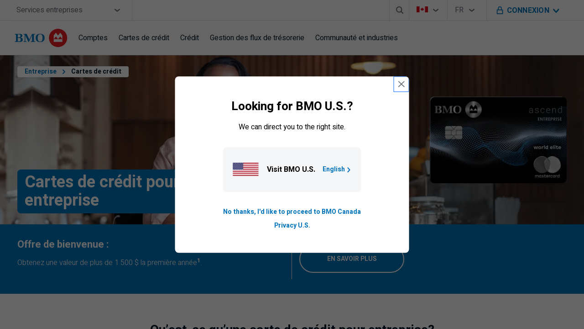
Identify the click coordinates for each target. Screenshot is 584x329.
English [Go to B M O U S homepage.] (337, 169)
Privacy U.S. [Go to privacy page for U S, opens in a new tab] (292, 225)
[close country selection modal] (401, 84)
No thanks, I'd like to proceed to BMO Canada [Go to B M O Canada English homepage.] (292, 212)
